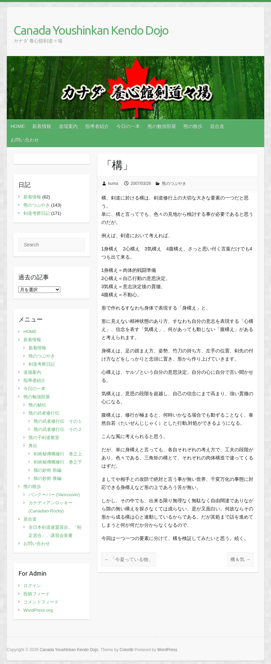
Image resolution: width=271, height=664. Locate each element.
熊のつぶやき (174, 183)
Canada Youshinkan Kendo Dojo (91, 30)
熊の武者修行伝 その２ (58, 429)
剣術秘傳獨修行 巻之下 (58, 462)
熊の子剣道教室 (43, 437)
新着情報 (41, 126)
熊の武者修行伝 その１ (58, 421)
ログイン (32, 585)
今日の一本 (128, 126)
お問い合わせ (25, 140)
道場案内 (68, 126)
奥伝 (32, 445)
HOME (18, 126)
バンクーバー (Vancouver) (54, 494)
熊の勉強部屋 (162, 126)
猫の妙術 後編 (47, 478)
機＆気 (240, 559)
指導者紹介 (97, 126)
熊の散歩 (192, 126)
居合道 (217, 126)
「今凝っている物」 (128, 559)
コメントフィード (41, 602)
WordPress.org (38, 610)
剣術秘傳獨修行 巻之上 (58, 453)
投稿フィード (36, 593)
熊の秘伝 (37, 404)
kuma (113, 183)
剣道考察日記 (36, 213)
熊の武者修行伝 (43, 413)
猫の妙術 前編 (47, 470)
